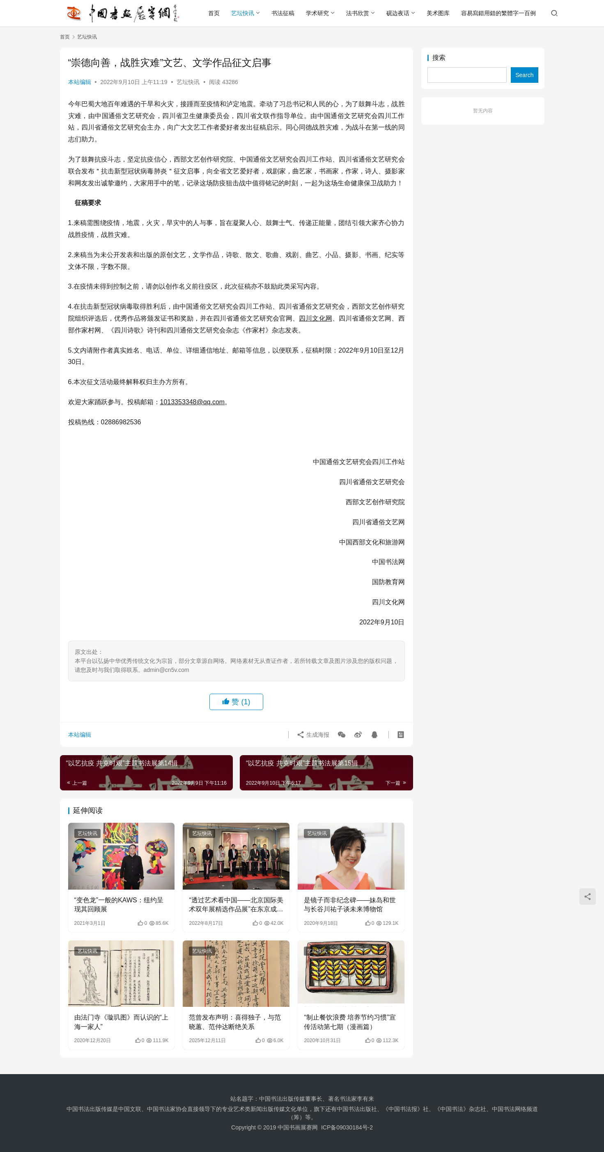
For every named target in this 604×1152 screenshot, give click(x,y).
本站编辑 (79, 82)
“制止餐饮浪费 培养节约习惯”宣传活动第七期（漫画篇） (349, 1022)
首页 (214, 13)
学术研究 (317, 13)
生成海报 (312, 734)
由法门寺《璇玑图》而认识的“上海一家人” (121, 1022)
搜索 (439, 58)
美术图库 (438, 13)
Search (524, 75)
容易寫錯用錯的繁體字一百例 (498, 13)
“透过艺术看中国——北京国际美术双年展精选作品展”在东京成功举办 (236, 905)
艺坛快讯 (242, 13)
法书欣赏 (357, 13)
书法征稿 (282, 13)
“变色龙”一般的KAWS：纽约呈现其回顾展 (118, 905)
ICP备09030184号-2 (347, 1127)
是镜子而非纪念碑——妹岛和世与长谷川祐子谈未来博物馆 (350, 905)
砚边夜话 (397, 13)
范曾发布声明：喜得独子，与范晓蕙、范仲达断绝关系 (235, 1022)
